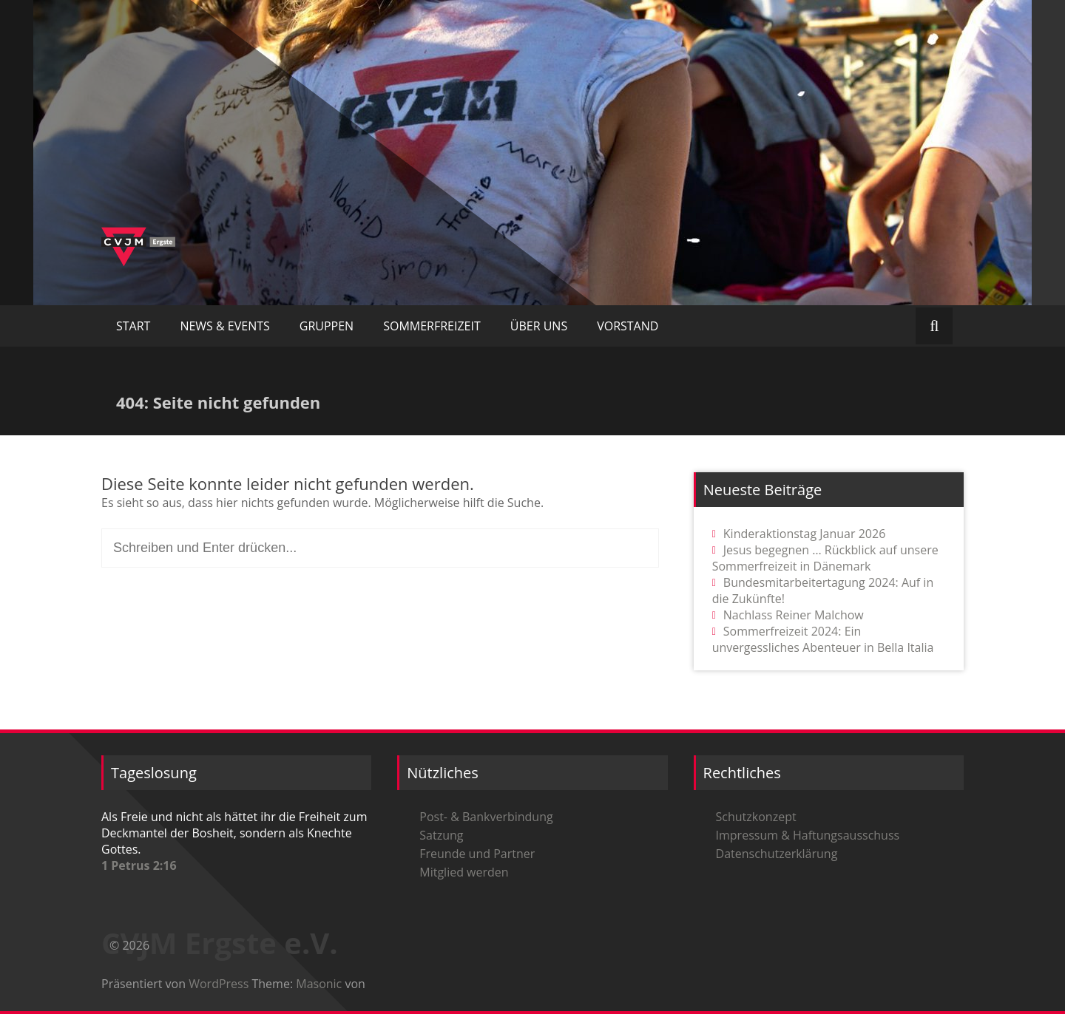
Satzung (441, 835)
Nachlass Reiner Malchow (793, 615)
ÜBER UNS (538, 326)
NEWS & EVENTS (224, 326)
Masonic (319, 984)
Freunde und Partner (477, 853)
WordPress (218, 984)
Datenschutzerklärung (777, 853)
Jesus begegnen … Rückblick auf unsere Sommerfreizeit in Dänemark (825, 558)
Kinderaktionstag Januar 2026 (804, 533)
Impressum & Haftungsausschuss (808, 835)
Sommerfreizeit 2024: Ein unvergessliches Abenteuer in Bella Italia (823, 639)
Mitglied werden (463, 872)
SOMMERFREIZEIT (432, 326)
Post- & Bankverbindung (485, 817)
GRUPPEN (327, 326)
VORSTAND (627, 326)
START (133, 326)
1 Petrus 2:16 (139, 865)
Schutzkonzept (756, 817)
